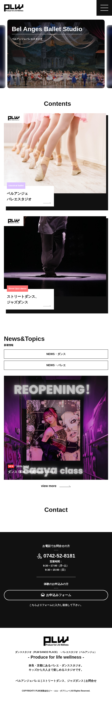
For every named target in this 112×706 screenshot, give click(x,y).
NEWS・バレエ (56, 365)
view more (56, 486)
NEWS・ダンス (56, 354)
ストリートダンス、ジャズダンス (63, 680)
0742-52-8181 (56, 556)
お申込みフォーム (58, 595)
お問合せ (91, 680)
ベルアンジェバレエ (28, 680)
